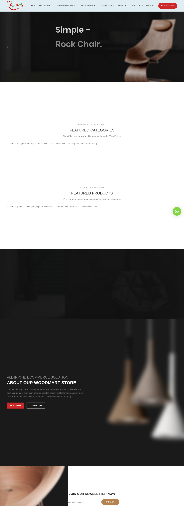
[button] (177, 211)
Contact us (36, 405)
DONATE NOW (167, 6)
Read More (16, 405)
